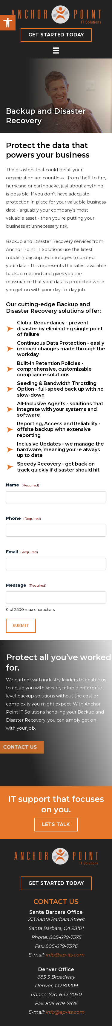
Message (26, 585)
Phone (23, 518)
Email (22, 551)
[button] (8, 22)
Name (22, 485)
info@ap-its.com (64, 955)
